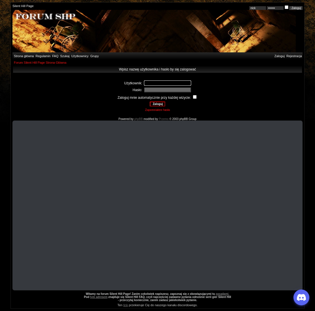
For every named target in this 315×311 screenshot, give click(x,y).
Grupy (94, 56)
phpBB (138, 119)
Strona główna (23, 56)
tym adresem (99, 297)
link (125, 305)
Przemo (164, 119)
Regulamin (42, 56)
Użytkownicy (80, 56)
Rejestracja (294, 56)
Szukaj (64, 56)
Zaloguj (279, 56)
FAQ (54, 56)
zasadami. (222, 293)
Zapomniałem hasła (157, 109)
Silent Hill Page (23, 6)
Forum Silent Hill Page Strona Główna (40, 62)
